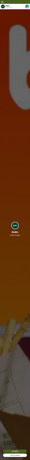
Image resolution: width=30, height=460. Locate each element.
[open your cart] (27, 6)
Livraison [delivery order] (15, 451)
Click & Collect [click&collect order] (15, 455)
